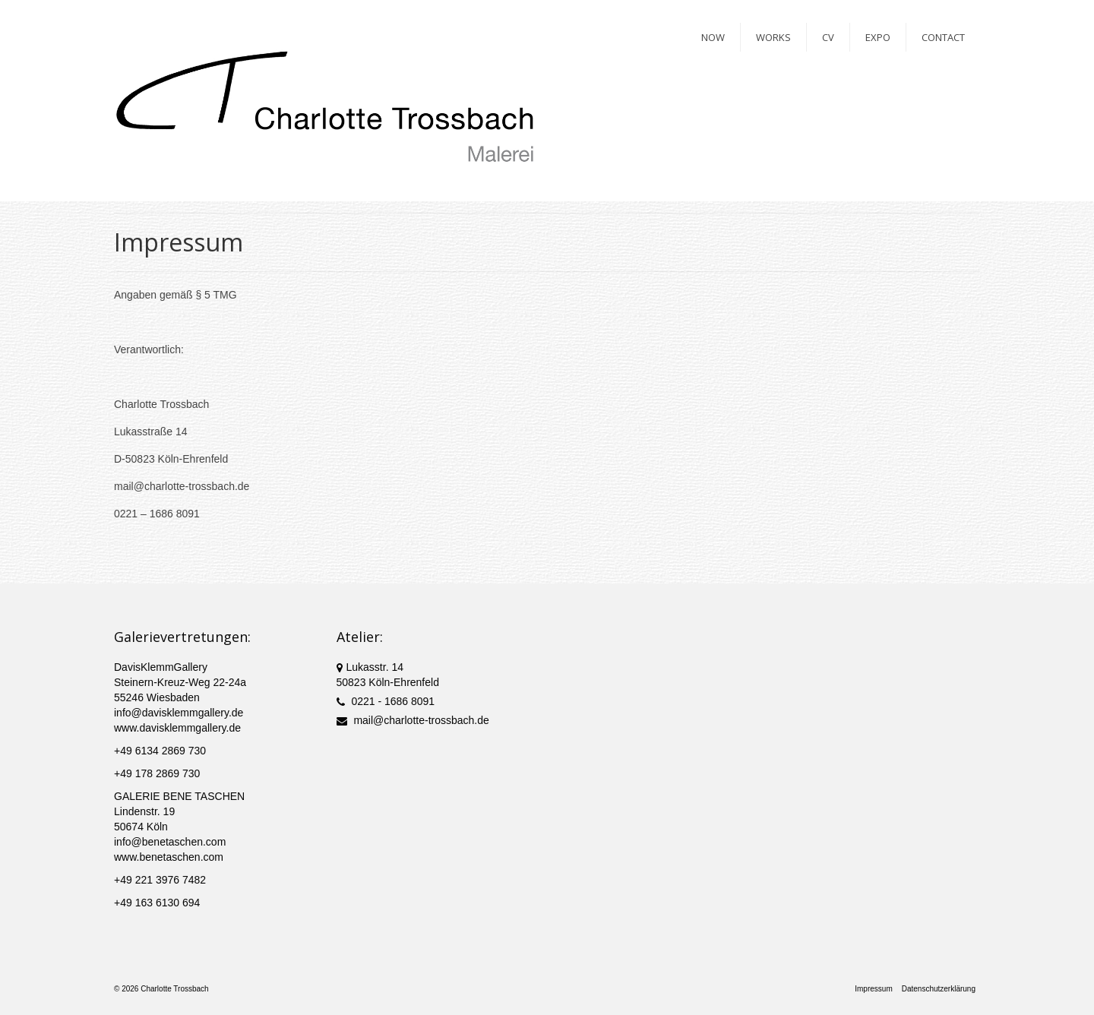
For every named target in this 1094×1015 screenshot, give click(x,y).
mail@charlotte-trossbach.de (413, 720)
